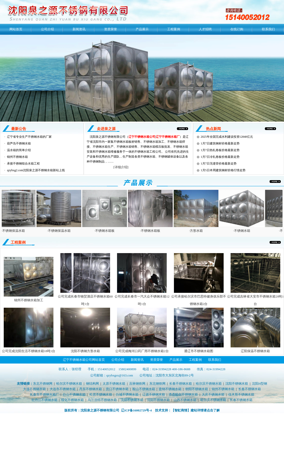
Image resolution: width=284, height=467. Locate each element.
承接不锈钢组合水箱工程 (23, 163)
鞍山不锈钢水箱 (143, 389)
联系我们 (268, 29)
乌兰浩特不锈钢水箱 (102, 400)
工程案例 (173, 29)
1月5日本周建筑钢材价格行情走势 (223, 170)
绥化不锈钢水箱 (72, 400)
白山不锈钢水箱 (74, 394)
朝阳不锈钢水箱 (196, 389)
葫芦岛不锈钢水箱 (19, 143)
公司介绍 (47, 29)
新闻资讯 (79, 29)
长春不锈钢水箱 (180, 383)
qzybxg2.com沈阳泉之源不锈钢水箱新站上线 (36, 170)
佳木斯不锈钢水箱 (241, 394)
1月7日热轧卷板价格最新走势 (220, 150)
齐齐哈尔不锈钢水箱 (183, 394)
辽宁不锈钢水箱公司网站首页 (84, 360)
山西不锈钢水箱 (185, 400)
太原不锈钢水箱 (114, 383)
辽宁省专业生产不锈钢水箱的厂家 (29, 136)
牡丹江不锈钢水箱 (44, 400)
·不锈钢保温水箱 (14, 231)
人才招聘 (205, 29)
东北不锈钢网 (42, 383)
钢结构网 (92, 383)
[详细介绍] (120, 167)
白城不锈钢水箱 (127, 394)
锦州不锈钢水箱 (17, 157)
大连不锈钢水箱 (34, 389)
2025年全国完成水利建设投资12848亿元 (227, 136)
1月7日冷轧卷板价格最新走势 (220, 157)
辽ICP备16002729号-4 (136, 410)
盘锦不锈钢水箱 (170, 389)
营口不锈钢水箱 (117, 389)
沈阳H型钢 (259, 383)
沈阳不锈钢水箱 (236, 383)
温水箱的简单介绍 (19, 150)
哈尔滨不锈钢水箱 (69, 383)
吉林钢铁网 (137, 383)
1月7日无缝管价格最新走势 (219, 163)
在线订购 (236, 29)
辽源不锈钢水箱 (153, 394)
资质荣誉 (110, 29)
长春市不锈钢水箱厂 (44, 394)
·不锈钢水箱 (243, 231)
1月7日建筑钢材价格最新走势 (220, 143)
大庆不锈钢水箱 (213, 394)
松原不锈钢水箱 (100, 394)
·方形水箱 (197, 231)
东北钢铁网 (157, 383)
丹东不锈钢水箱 (90, 389)
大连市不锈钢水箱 (63, 389)
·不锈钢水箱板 (106, 231)
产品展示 (142, 29)
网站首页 (15, 29)
